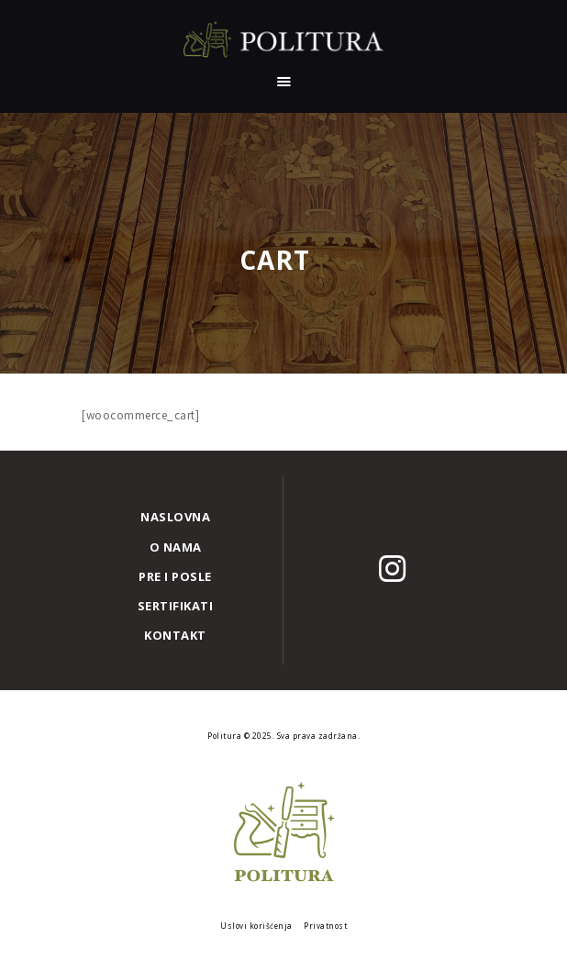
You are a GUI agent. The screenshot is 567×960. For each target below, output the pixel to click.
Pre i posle (175, 576)
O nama (176, 547)
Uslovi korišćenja (256, 926)
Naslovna (175, 516)
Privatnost (325, 926)
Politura (225, 736)
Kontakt (175, 635)
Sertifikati (176, 605)
